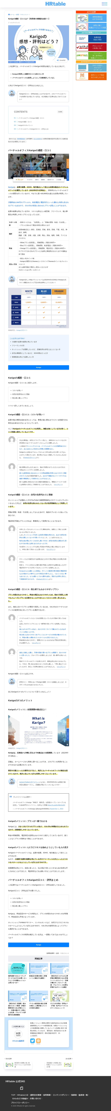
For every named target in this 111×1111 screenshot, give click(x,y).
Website (38, 1044)
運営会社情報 (35, 1095)
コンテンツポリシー (61, 1095)
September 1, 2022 (56, 809)
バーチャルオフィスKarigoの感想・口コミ (31, 118)
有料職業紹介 (21, 139)
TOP (13, 1095)
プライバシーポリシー (20, 1102)
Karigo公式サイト (21, 330)
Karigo (11, 187)
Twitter (32, 1044)
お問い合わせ (35, 1098)
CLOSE (60, 111)
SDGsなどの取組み (20, 1098)
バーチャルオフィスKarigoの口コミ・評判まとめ (33, 129)
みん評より (58, 484)
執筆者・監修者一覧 (79, 1095)
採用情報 (47, 1095)
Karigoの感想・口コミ (25, 122)
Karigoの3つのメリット (25, 125)
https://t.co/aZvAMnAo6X (56, 805)
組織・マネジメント (62, 953)
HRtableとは (22, 1095)
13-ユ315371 (38, 139)
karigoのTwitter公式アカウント (29, 782)
